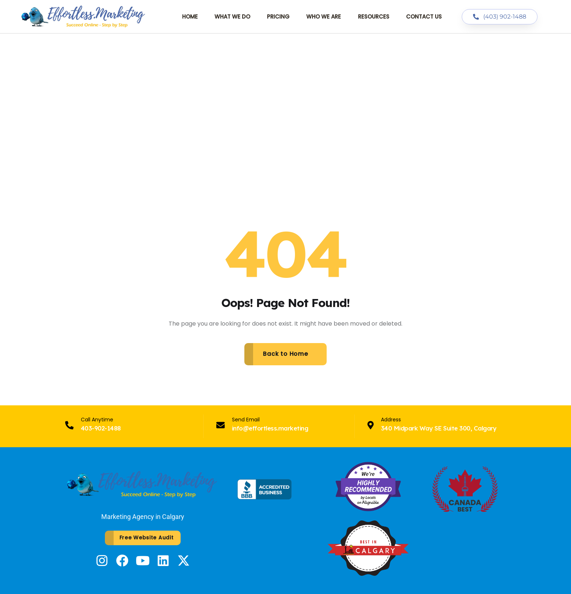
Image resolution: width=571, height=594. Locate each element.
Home (190, 16)
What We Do (232, 16)
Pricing (278, 16)
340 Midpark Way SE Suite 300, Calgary (438, 428)
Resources (373, 16)
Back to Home (285, 354)
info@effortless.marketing (270, 428)
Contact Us (424, 16)
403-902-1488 (101, 428)
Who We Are (323, 16)
